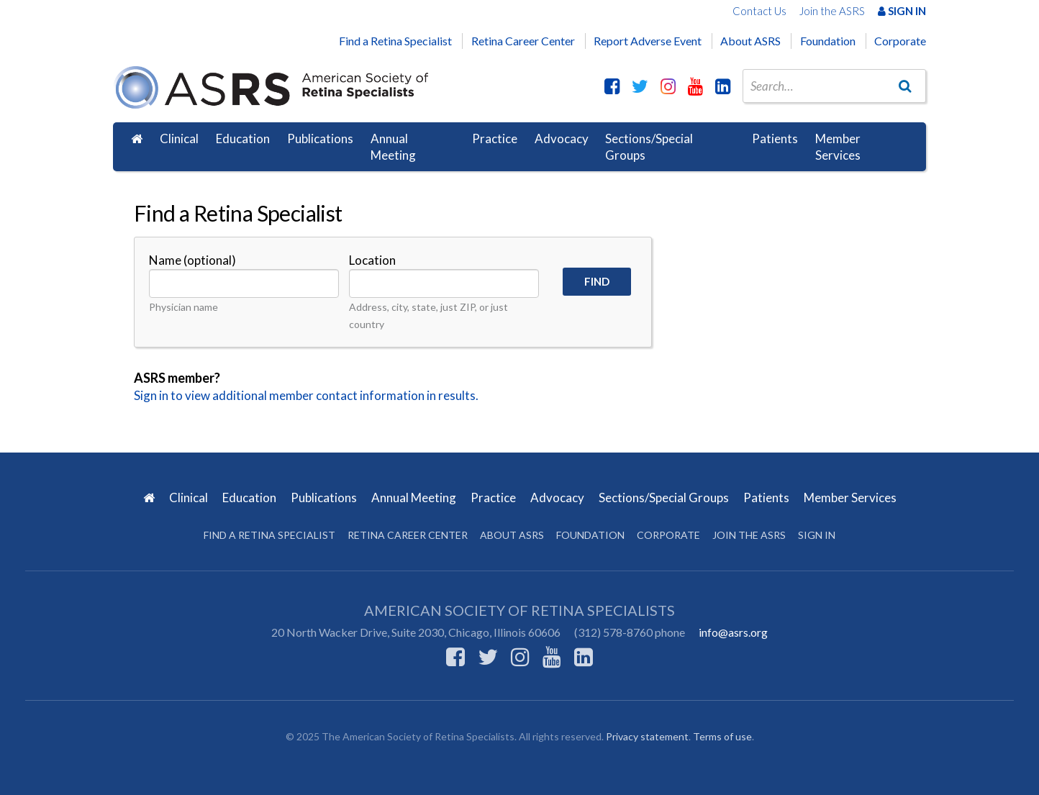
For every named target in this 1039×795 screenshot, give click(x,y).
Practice (494, 138)
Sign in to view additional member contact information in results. (306, 395)
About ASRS (750, 40)
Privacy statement (647, 736)
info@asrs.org (733, 632)
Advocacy (562, 138)
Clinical (179, 138)
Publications (320, 138)
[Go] (905, 85)
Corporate (900, 40)
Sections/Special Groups (649, 147)
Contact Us (759, 10)
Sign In (902, 10)
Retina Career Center (523, 40)
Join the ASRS (832, 10)
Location (372, 260)
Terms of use (722, 736)
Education (243, 138)
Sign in (816, 535)
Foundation (828, 40)
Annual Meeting (393, 147)
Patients (775, 138)
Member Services (838, 147)
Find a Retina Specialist (395, 40)
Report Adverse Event (648, 40)
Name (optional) (192, 260)
